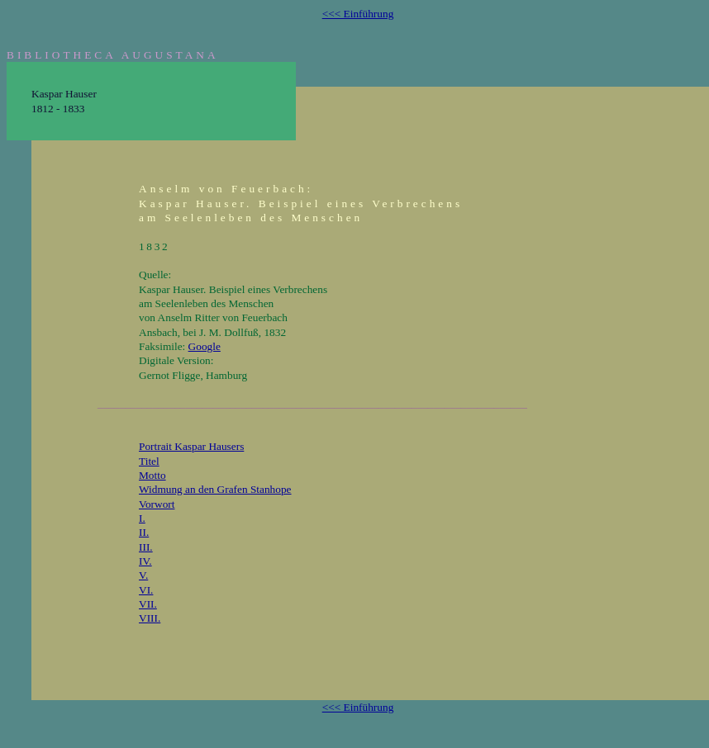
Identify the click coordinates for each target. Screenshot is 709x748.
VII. (148, 604)
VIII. (149, 618)
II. (144, 532)
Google (204, 346)
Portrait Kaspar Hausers (191, 446)
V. (143, 575)
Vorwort (156, 504)
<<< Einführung (358, 13)
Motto (152, 475)
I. (142, 518)
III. (146, 547)
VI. (146, 590)
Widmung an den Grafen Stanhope (215, 489)
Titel (149, 461)
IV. (145, 561)
